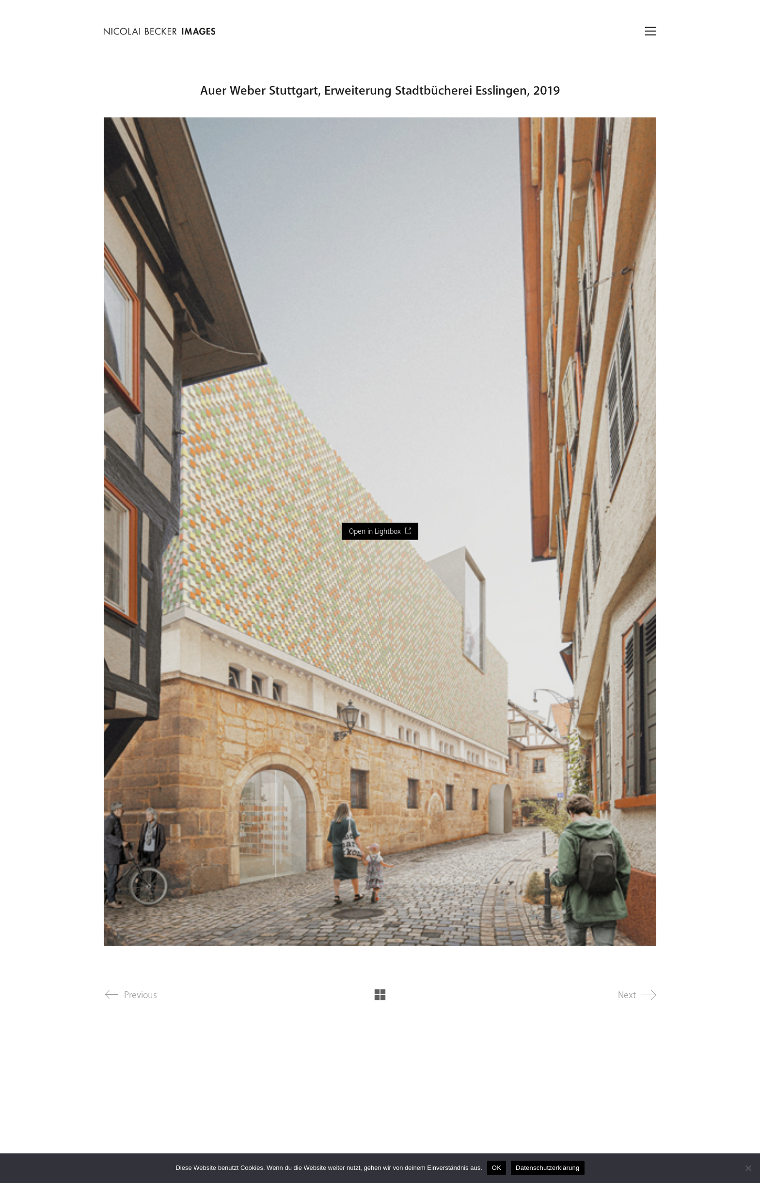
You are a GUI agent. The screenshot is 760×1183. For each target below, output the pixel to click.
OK (496, 1167)
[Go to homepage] (159, 31)
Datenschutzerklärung (547, 1167)
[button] (650, 31)
